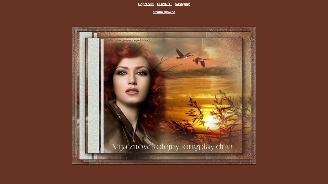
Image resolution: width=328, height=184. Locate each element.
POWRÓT (164, 4)
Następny (182, 4)
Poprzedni (146, 4)
